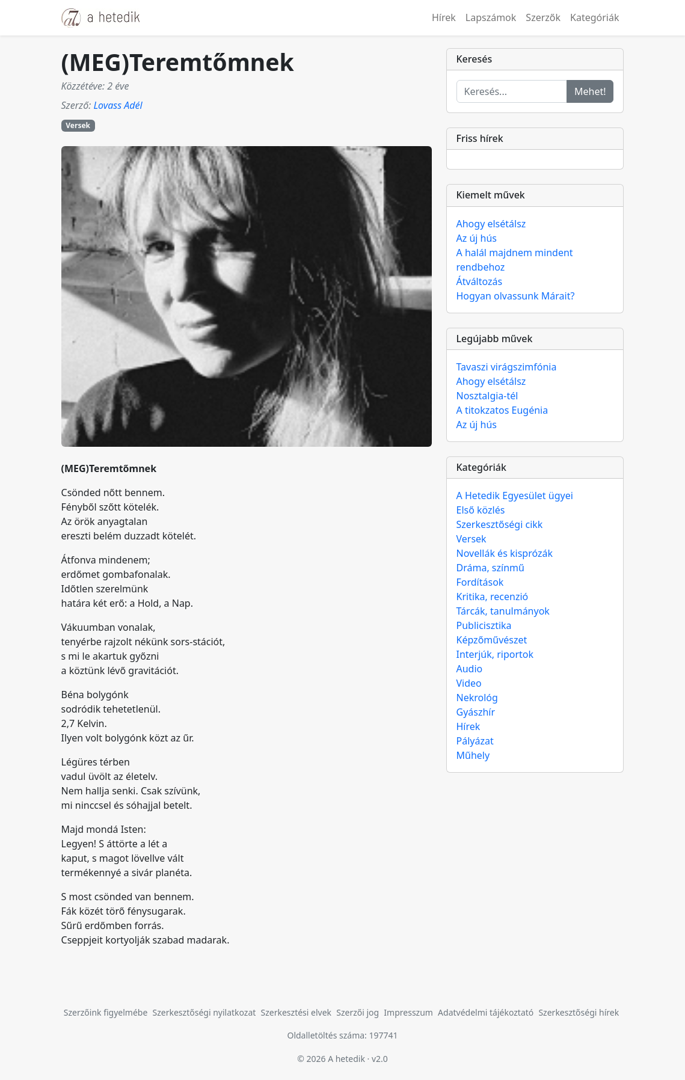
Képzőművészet (491, 639)
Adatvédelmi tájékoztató (485, 1012)
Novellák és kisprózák (504, 553)
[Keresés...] (511, 91)
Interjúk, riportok (495, 654)
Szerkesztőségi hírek (578, 1012)
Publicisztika (484, 625)
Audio (469, 668)
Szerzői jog (357, 1012)
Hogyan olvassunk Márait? (515, 295)
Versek (78, 125)
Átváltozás (479, 281)
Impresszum (408, 1012)
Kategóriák (594, 17)
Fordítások (480, 582)
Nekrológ (477, 697)
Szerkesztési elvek (296, 1012)
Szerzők (543, 17)
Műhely (473, 755)
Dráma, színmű (490, 567)
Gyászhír (476, 712)
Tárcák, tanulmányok (503, 611)
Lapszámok (491, 17)
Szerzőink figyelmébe (106, 1012)
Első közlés (480, 510)
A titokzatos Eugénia (502, 410)
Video (469, 683)
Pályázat (475, 740)
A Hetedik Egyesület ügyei (514, 495)
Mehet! (590, 91)
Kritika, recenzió (492, 596)
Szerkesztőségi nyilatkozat (204, 1012)
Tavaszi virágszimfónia (506, 366)
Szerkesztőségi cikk (499, 524)
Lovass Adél (117, 105)
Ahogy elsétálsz (491, 223)
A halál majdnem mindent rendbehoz (514, 260)
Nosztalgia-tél (487, 395)
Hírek (444, 17)
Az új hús (476, 238)
